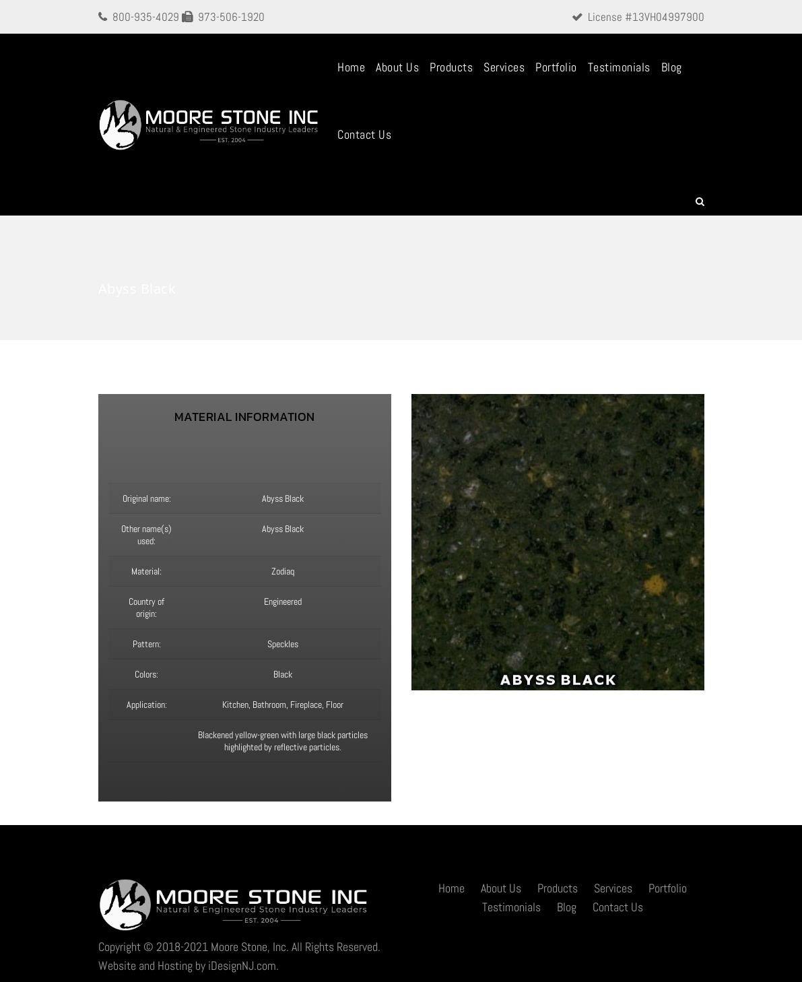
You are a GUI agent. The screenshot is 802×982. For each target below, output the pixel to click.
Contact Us (364, 134)
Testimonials (619, 67)
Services (504, 67)
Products (451, 67)
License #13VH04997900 (646, 16)
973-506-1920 (231, 16)
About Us (397, 67)
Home (351, 67)
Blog (671, 67)
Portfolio (556, 67)
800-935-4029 (145, 16)
